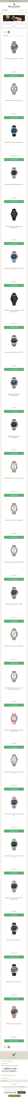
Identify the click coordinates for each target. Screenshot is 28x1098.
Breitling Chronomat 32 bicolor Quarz (14, 478)
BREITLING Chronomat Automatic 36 (14, 646)
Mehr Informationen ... (19, 1089)
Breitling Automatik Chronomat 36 (14, 100)
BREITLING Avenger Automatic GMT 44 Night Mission (14, 311)
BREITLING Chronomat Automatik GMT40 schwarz (14, 898)
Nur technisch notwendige (10, 1092)
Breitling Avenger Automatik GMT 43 (14, 352)
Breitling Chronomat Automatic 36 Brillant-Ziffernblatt (14, 688)
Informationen (5, 1078)
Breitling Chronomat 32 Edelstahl (14, 520)
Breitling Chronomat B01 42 (14, 940)
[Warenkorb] (25, 10)
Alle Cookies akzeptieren (14, 1095)
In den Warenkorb (14, 75)
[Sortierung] (14, 35)
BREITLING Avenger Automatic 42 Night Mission (14, 227)
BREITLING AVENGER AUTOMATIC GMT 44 (14, 269)
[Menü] (5, 10)
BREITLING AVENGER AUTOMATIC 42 (14, 142)
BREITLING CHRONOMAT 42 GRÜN (14, 604)
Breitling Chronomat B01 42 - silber (14, 58)
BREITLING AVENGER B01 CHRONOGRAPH (14, 395)
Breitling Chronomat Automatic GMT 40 (14, 814)
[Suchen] (19, 10)
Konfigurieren (22, 1092)
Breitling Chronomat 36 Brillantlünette (14, 562)
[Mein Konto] (22, 10)
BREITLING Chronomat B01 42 (14, 981)
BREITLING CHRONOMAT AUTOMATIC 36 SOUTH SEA (14, 730)
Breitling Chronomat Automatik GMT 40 (14, 856)
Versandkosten (21, 1086)
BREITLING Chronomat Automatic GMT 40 (14, 772)
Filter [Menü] (14, 26)
